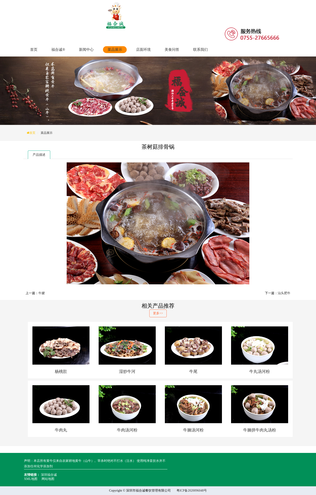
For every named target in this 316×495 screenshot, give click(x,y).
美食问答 (172, 49)
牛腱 (41, 293)
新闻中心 (86, 49)
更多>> (158, 313)
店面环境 (143, 49)
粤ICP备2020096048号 (191, 490)
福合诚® (58, 49)
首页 (33, 49)
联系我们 (200, 49)
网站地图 (48, 479)
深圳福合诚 (49, 474)
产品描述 (39, 154)
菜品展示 (115, 49)
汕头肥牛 (284, 293)
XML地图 (30, 479)
